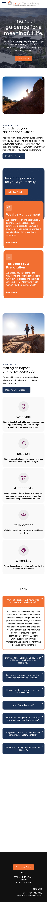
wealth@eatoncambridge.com (29, 895)
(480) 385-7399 (35, 893)
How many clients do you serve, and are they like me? (22, 691)
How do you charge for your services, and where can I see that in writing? (23, 718)
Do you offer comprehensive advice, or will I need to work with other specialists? (23, 660)
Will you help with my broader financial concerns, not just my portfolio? (23, 733)
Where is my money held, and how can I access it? (22, 748)
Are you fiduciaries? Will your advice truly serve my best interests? (23, 601)
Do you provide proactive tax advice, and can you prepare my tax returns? (23, 676)
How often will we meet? (23, 705)
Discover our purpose (15, 390)
